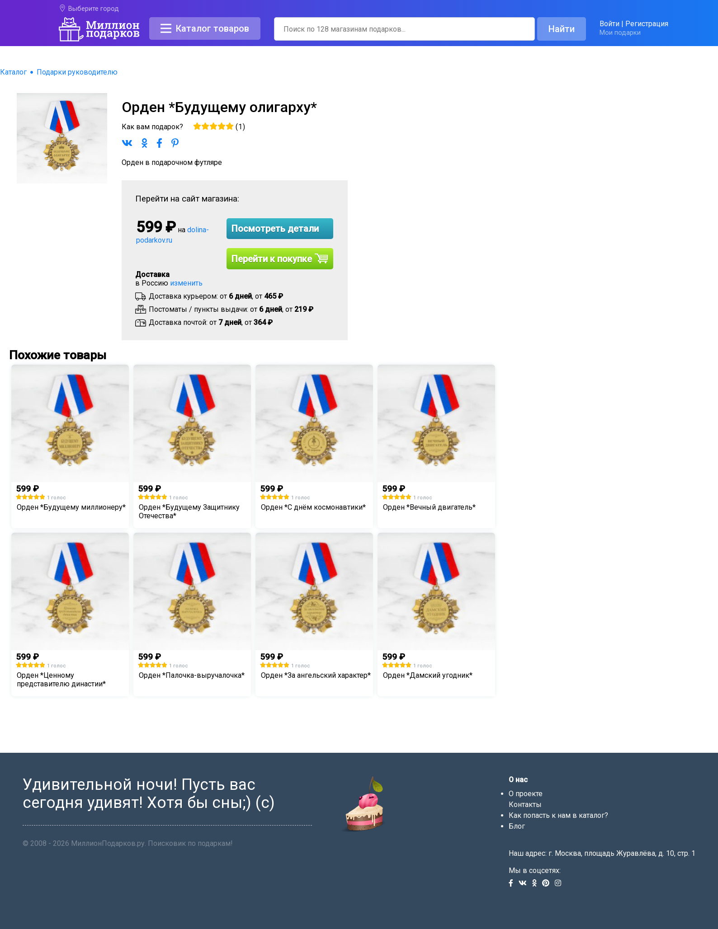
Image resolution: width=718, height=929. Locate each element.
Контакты (525, 804)
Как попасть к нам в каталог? (558, 815)
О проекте (526, 793)
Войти (609, 23)
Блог (517, 826)
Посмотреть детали (275, 228)
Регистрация (646, 23)
